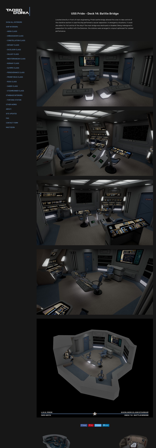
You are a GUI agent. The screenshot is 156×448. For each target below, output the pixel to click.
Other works (11, 104)
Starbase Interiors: (14, 95)
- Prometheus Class (14, 77)
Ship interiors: (12, 27)
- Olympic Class (12, 68)
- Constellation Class (15, 40)
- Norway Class (12, 63)
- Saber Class (12, 86)
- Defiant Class (12, 45)
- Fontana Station (13, 100)
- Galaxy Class (12, 54)
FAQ (7, 118)
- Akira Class (11, 31)
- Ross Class (11, 82)
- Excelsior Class (13, 50)
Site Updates (11, 114)
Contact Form (12, 123)
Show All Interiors (14, 22)
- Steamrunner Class (15, 91)
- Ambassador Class (14, 36)
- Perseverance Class (15, 72)
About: (9, 109)
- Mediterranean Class (15, 59)
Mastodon (10, 127)
